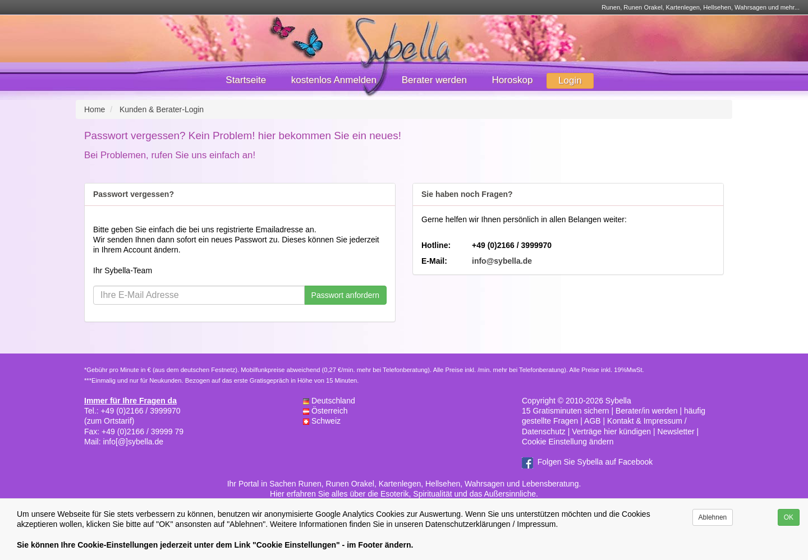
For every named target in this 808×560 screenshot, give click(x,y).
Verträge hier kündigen (611, 431)
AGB (592, 420)
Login (570, 80)
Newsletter (676, 431)
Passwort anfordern (345, 295)
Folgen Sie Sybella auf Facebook (595, 461)
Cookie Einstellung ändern (567, 441)
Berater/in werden (647, 410)
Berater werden (434, 80)
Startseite (246, 80)
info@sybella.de (502, 260)
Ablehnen (713, 517)
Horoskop (512, 80)
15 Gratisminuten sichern (565, 410)
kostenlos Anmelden (334, 80)
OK (788, 517)
